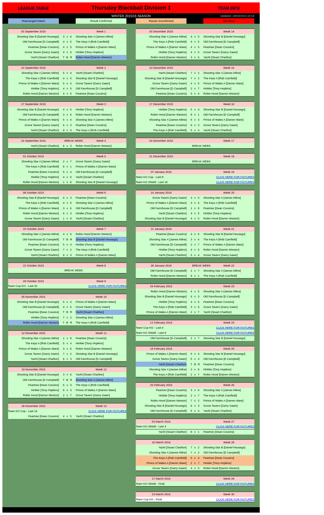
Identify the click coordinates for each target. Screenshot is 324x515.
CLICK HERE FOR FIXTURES (235, 177)
